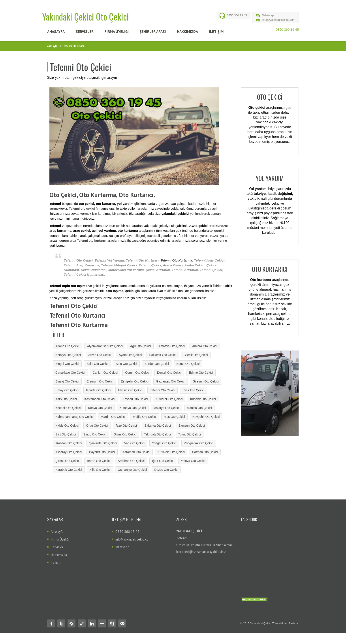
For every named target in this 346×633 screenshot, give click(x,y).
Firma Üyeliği (60, 539)
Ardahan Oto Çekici (131, 461)
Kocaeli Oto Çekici (68, 408)
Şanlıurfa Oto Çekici (103, 443)
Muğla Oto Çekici (144, 416)
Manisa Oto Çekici (199, 408)
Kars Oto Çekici (66, 399)
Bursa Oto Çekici (187, 363)
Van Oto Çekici (134, 443)
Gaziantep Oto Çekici (170, 381)
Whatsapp (268, 15)
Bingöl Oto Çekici (67, 363)
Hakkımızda (59, 555)
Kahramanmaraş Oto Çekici (74, 416)
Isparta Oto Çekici (98, 390)
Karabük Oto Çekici (68, 469)
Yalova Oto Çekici (193, 461)
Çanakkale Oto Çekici (70, 372)
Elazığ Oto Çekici (67, 381)
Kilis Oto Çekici (100, 469)
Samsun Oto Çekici (191, 425)
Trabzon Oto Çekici (68, 443)
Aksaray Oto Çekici (68, 452)
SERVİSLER (85, 31)
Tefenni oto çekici (82, 208)
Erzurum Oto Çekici (99, 381)
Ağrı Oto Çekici (140, 346)
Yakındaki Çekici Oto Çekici (85, 16)
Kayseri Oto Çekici (135, 399)
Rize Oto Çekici (126, 425)
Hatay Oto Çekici (67, 390)
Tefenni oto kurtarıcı (92, 240)
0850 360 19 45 (237, 15)
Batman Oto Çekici (205, 452)
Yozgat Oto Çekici (164, 443)
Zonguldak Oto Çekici (199, 443)
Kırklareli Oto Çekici (169, 399)
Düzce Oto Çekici (166, 469)
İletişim (56, 562)
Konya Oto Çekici (100, 408)
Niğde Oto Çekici (67, 425)
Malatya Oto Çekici (166, 408)
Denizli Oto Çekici (169, 372)
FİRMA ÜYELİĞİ (117, 31)
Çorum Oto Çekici (137, 372)
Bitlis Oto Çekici (97, 363)
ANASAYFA (56, 31)
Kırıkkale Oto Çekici (171, 452)
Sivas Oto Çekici (125, 434)
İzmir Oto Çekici (193, 390)
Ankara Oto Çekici (204, 346)
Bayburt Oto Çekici (102, 452)
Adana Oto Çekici (67, 346)
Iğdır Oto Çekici (162, 461)
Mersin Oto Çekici (130, 390)
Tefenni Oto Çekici (162, 390)
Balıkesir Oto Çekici (162, 355)
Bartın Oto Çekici (98, 461)
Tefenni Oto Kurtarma (176, 260)
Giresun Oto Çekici (205, 381)
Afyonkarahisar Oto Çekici (105, 346)
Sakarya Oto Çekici (157, 425)
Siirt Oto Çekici (65, 434)
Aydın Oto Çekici (130, 355)
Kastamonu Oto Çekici (99, 399)
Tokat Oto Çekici (189, 434)
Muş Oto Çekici (174, 416)
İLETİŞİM (216, 31)
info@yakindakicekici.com (278, 19)
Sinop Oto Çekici (94, 434)
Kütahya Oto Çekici (133, 408)
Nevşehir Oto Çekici (206, 416)
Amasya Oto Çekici (171, 346)
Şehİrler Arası (153, 31)
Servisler (57, 547)
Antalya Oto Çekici (68, 355)
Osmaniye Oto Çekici (132, 469)
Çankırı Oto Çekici (105, 372)
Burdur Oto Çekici (157, 363)
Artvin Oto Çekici (99, 355)
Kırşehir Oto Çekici (203, 399)
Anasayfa (52, 46)
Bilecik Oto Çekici (196, 355)
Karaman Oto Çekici (136, 452)
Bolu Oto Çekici (126, 363)
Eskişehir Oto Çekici (135, 381)
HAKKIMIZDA (187, 31)
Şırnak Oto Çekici (67, 461)
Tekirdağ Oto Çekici (157, 434)
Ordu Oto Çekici (97, 425)
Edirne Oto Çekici (201, 372)
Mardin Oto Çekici (113, 416)
